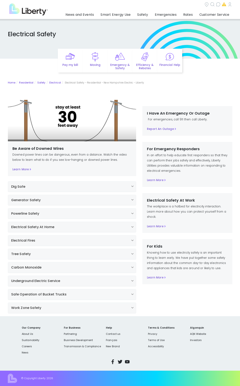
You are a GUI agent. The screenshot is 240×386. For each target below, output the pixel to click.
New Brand (113, 346)
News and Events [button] (104, 13)
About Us (27, 334)
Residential (26, 82)
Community (127, 5)
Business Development (78, 340)
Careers (27, 346)
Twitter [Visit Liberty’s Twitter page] (120, 361)
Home (11, 82)
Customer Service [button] (217, 13)
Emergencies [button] (176, 13)
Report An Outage (160, 129)
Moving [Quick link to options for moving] (95, 65)
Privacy (152, 334)
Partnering (70, 334)
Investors (196, 340)
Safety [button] (157, 13)
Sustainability (30, 340)
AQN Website (198, 334)
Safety (41, 82)
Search (149, 5)
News (25, 352)
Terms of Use (156, 340)
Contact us (171, 5)
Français (111, 340)
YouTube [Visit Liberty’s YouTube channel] (127, 361)
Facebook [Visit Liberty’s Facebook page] (112, 361)
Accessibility (156, 346)
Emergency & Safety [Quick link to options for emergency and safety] (120, 66)
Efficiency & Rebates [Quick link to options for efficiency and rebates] (144, 66)
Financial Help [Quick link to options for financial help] (169, 65)
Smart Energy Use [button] (134, 13)
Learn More (20, 169)
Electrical (55, 82)
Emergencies (197, 5)
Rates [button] (194, 13)
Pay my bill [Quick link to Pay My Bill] (70, 65)
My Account (223, 5)
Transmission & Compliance (82, 346)
